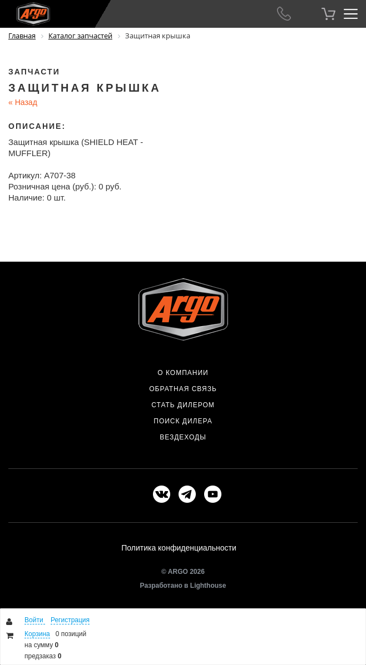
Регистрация (70, 620)
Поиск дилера (183, 421)
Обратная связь (183, 389)
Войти (34, 620)
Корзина (37, 634)
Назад (22, 102)
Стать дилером (183, 405)
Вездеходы (183, 437)
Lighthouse (208, 585)
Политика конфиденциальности (178, 547)
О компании (182, 373)
